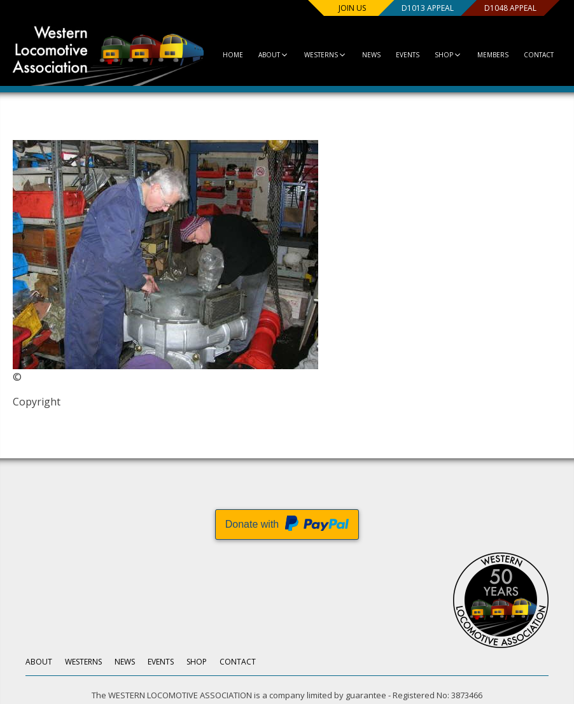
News (371, 54)
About (273, 54)
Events (407, 54)
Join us (352, 8)
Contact (539, 54)
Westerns (325, 54)
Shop (448, 54)
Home (233, 54)
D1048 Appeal (510, 8)
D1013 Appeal (428, 8)
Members (492, 54)
